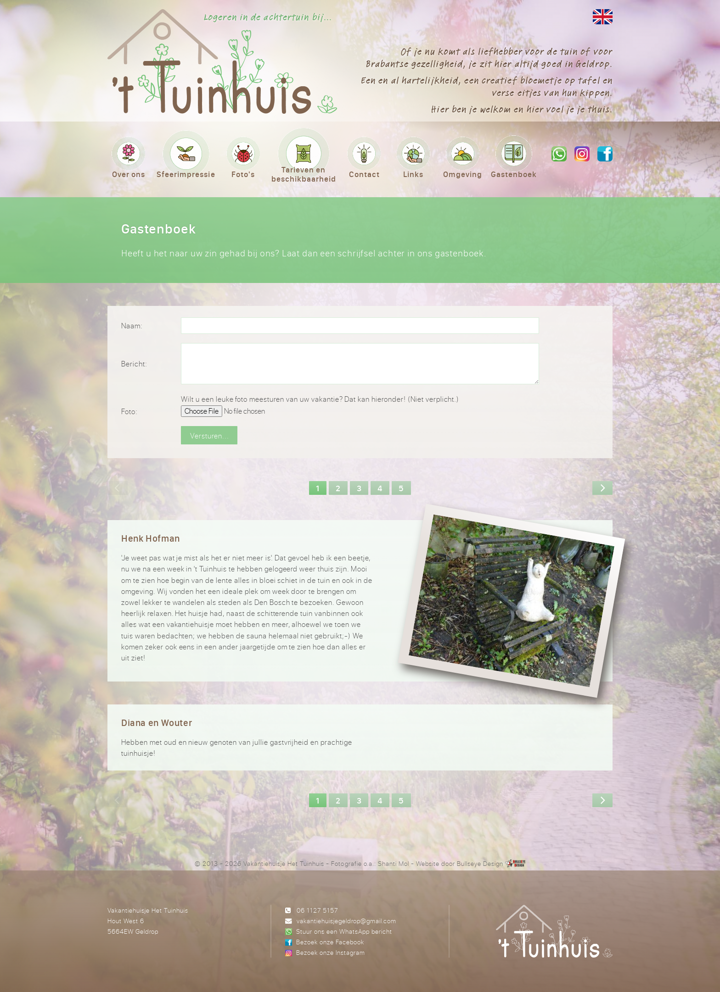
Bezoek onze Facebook (330, 941)
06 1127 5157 (317, 910)
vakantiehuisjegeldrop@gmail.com (346, 920)
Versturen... (209, 436)
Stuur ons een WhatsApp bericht (344, 931)
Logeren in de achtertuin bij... (268, 17)
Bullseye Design (480, 863)
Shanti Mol (393, 863)
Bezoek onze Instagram (330, 952)
